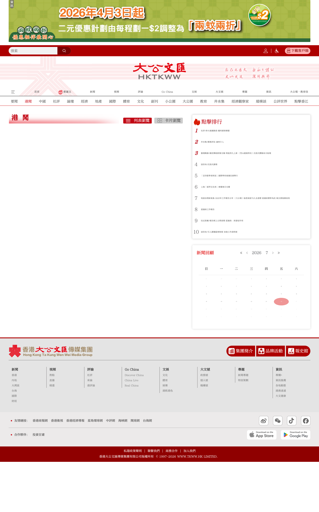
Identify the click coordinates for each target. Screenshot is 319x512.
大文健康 (281, 446)
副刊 (154, 101)
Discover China (134, 425)
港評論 (91, 436)
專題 (241, 420)
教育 (203, 101)
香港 (14, 425)
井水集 (219, 101)
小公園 (170, 101)
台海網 (147, 471)
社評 (56, 101)
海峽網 (122, 471)
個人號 (204, 430)
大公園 (188, 101)
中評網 (110, 471)
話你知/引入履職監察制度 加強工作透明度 (231, 237)
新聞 (15, 420)
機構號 (204, 436)
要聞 (14, 101)
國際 (112, 101)
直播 (52, 430)
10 (196, 237)
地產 (98, 101)
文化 (140, 101)
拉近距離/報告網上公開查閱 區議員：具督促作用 (236, 226)
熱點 (52, 425)
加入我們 (189, 501)
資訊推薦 (281, 430)
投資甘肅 (39, 485)
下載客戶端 (299, 51)
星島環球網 (95, 471)
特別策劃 (243, 430)
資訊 (279, 420)
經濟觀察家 (240, 101)
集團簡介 (244, 401)
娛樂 (165, 436)
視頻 (52, 420)
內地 (14, 430)
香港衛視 (57, 471)
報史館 (301, 401)
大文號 (205, 420)
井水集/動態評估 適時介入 (220, 142)
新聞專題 (243, 425)
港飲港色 (168, 441)
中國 (42, 101)
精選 (52, 436)
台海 (14, 441)
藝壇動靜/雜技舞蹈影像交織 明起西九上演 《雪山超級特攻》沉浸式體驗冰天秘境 (253, 154)
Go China (132, 420)
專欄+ (279, 425)
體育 (126, 101)
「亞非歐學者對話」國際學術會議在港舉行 (231, 178)
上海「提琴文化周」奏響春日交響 (225, 190)
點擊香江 (301, 101)
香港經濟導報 (75, 471)
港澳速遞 (281, 441)
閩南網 (135, 471)
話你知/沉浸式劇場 (214, 167)
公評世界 (280, 101)
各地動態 (281, 436)
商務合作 (172, 501)
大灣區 (15, 436)
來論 (89, 430)
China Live (131, 430)
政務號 (204, 425)
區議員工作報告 (212, 215)
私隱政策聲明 (133, 501)
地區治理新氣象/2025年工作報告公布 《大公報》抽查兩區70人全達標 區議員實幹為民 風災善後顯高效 (252, 202)
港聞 (28, 101)
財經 (14, 451)
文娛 (166, 420)
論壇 (70, 101)
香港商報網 (40, 471)
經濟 (84, 101)
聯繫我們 (154, 501)
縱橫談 (261, 101)
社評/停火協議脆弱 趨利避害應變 (225, 130)
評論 (90, 420)
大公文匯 (159, 71)
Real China (132, 436)
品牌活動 (274, 401)
